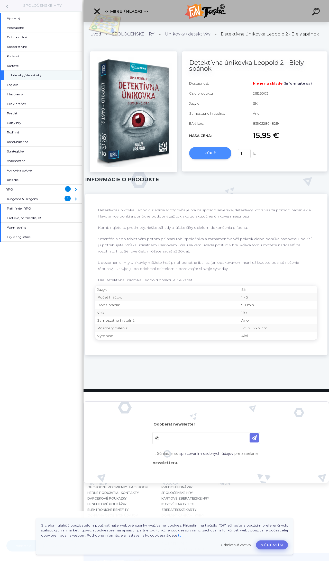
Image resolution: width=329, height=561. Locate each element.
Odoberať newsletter (174, 424)
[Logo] (206, 11)
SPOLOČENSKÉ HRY (42, 5)
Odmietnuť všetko (236, 545)
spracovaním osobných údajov (206, 453)
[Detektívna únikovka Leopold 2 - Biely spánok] (133, 53)
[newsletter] (254, 437)
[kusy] (244, 153)
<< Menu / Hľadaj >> (120, 11)
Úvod (95, 34)
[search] (316, 12)
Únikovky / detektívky (187, 34)
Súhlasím (272, 545)
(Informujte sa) (298, 83)
